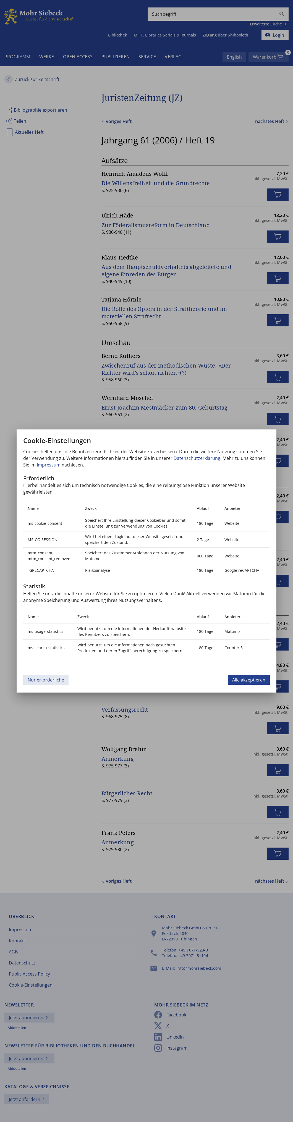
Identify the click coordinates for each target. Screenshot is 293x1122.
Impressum (49, 465)
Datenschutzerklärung (197, 458)
